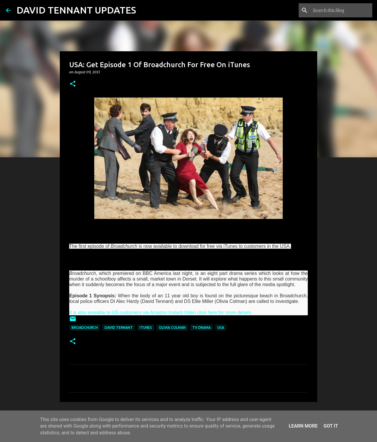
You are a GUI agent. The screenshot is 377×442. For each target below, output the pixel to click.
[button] (72, 84)
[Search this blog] (341, 10)
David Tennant (119, 327)
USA (220, 327)
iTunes (146, 327)
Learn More (303, 426)
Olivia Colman (172, 327)
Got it (330, 426)
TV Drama (201, 327)
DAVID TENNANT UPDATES (76, 10)
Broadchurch (85, 327)
